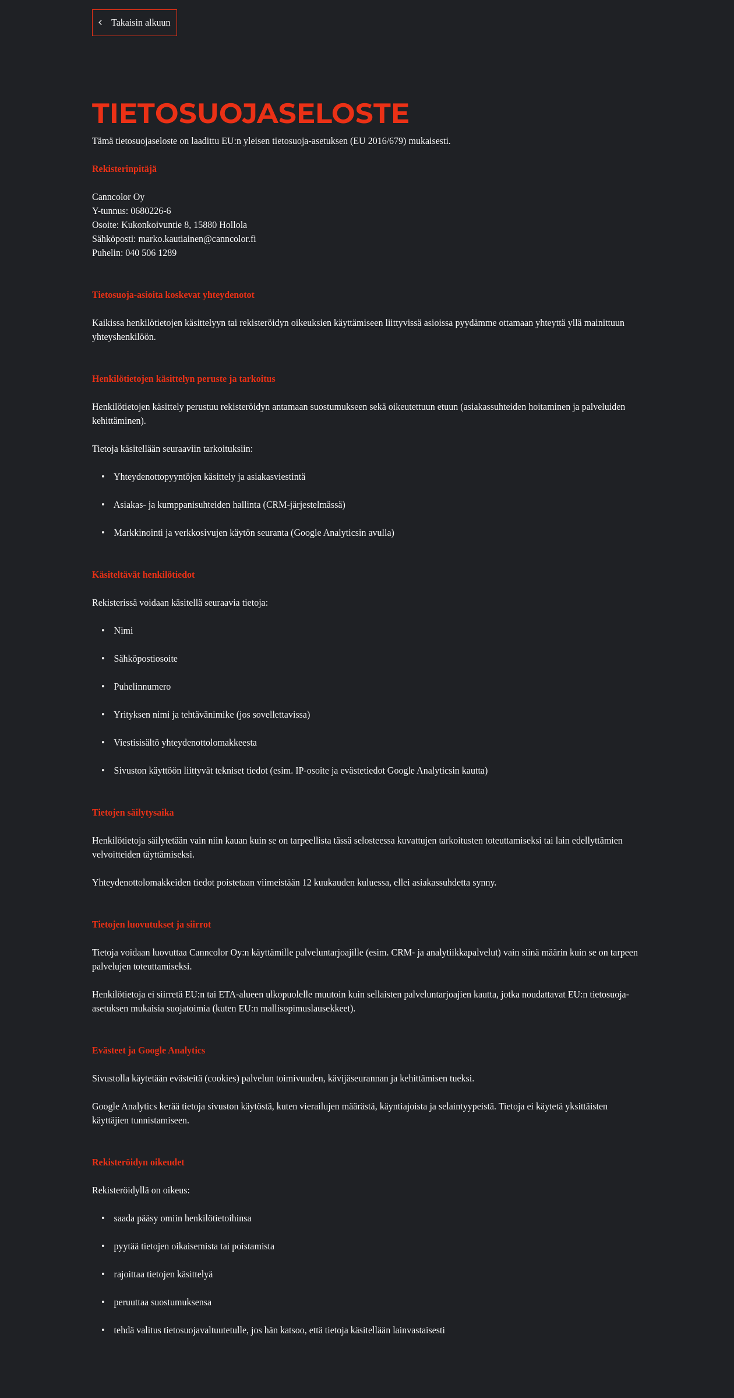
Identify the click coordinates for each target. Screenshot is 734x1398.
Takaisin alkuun (134, 22)
